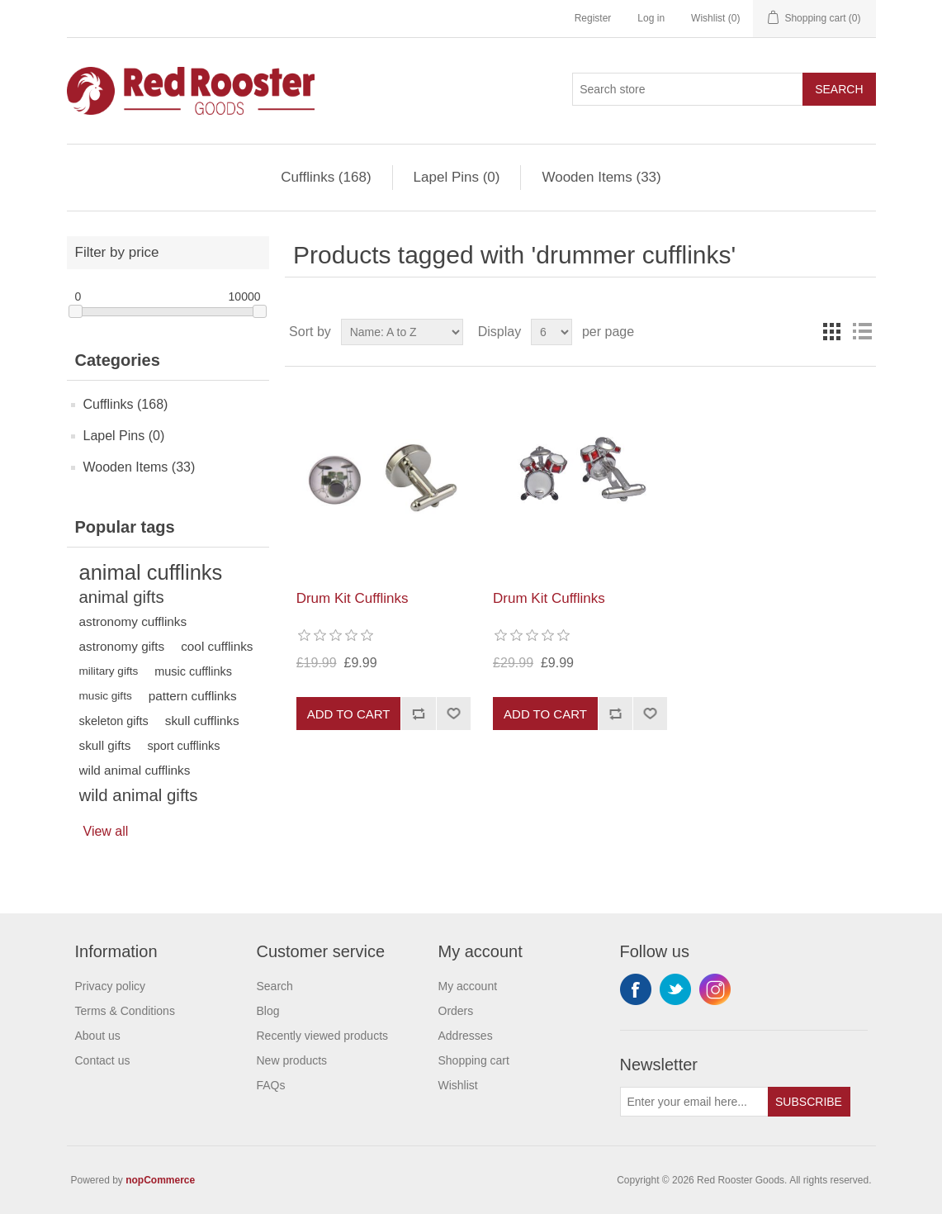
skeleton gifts (114, 721)
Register (593, 18)
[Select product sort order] (402, 332)
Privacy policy (110, 986)
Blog (268, 1010)
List (862, 332)
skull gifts (105, 745)
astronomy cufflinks (133, 621)
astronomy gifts (122, 646)
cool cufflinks (217, 646)
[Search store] (687, 89)
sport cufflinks (183, 745)
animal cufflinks (151, 572)
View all (106, 831)
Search (839, 89)
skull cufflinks (202, 721)
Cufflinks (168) (326, 177)
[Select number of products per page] (551, 332)
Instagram (715, 989)
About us (98, 1035)
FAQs (271, 1085)
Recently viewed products (323, 1035)
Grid (832, 332)
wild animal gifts (138, 795)
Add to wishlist (453, 713)
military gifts (109, 671)
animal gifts (121, 597)
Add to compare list (417, 713)
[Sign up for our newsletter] (694, 1102)
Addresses (465, 1035)
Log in (651, 18)
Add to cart (349, 714)
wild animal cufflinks (135, 770)
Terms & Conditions (125, 1010)
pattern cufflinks (193, 696)
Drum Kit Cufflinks (352, 598)
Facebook (635, 989)
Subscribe (808, 1101)
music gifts (105, 696)
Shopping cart (473, 1060)
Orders (456, 1010)
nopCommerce (160, 1180)
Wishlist (458, 1085)
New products (292, 1060)
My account (468, 986)
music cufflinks (193, 671)
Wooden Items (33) (601, 177)
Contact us (102, 1060)
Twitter (675, 989)
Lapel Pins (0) (457, 177)
